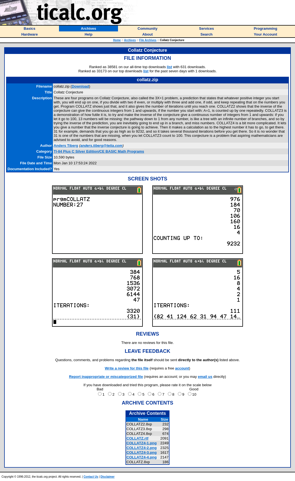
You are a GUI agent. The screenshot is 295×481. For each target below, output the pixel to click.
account (182, 368)
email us (205, 377)
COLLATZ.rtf (137, 438)
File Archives (147, 40)
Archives (130, 40)
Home (117, 40)
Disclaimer (107, 476)
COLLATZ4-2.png (141, 448)
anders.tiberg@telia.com (101, 145)
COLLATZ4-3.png (141, 452)
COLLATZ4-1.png (141, 443)
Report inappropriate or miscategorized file (106, 377)
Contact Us (90, 476)
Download (80, 86)
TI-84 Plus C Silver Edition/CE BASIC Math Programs (99, 151)
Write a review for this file (127, 368)
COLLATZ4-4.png (141, 457)
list (169, 67)
